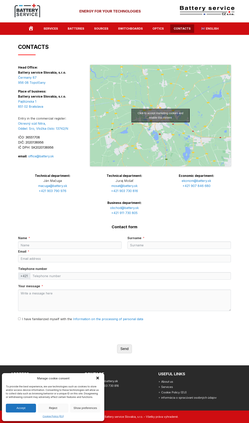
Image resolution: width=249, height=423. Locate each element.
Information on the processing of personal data (108, 319)
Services (51, 28)
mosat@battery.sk (124, 186)
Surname (134, 238)
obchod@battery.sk (124, 208)
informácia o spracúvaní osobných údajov (189, 397)
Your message (29, 286)
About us (167, 381)
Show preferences (85, 408)
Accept (21, 408)
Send (124, 349)
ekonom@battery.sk (196, 181)
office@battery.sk (41, 156)
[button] (98, 378)
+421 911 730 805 (124, 213)
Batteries (76, 28)
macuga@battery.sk (52, 186)
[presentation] (47, 333)
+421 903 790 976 (52, 191)
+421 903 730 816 (124, 191)
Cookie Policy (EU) (53, 416)
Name (22, 238)
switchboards (130, 28)
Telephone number (32, 269)
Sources (101, 28)
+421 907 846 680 (196, 186)
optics (158, 28)
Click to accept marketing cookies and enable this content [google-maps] (160, 115)
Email (22, 251)
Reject (53, 408)
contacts (182, 28)
